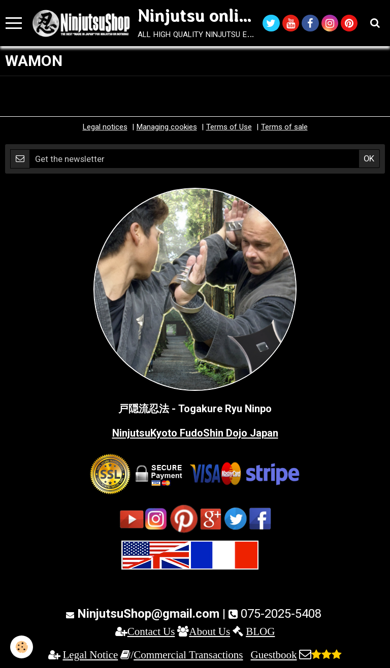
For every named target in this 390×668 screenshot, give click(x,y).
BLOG (260, 631)
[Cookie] (21, 647)
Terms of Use (229, 126)
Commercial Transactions (188, 654)
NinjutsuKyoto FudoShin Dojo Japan (195, 433)
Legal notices (105, 126)
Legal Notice (90, 654)
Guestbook (273, 654)
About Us (209, 631)
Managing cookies (167, 126)
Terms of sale (284, 126)
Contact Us (151, 631)
